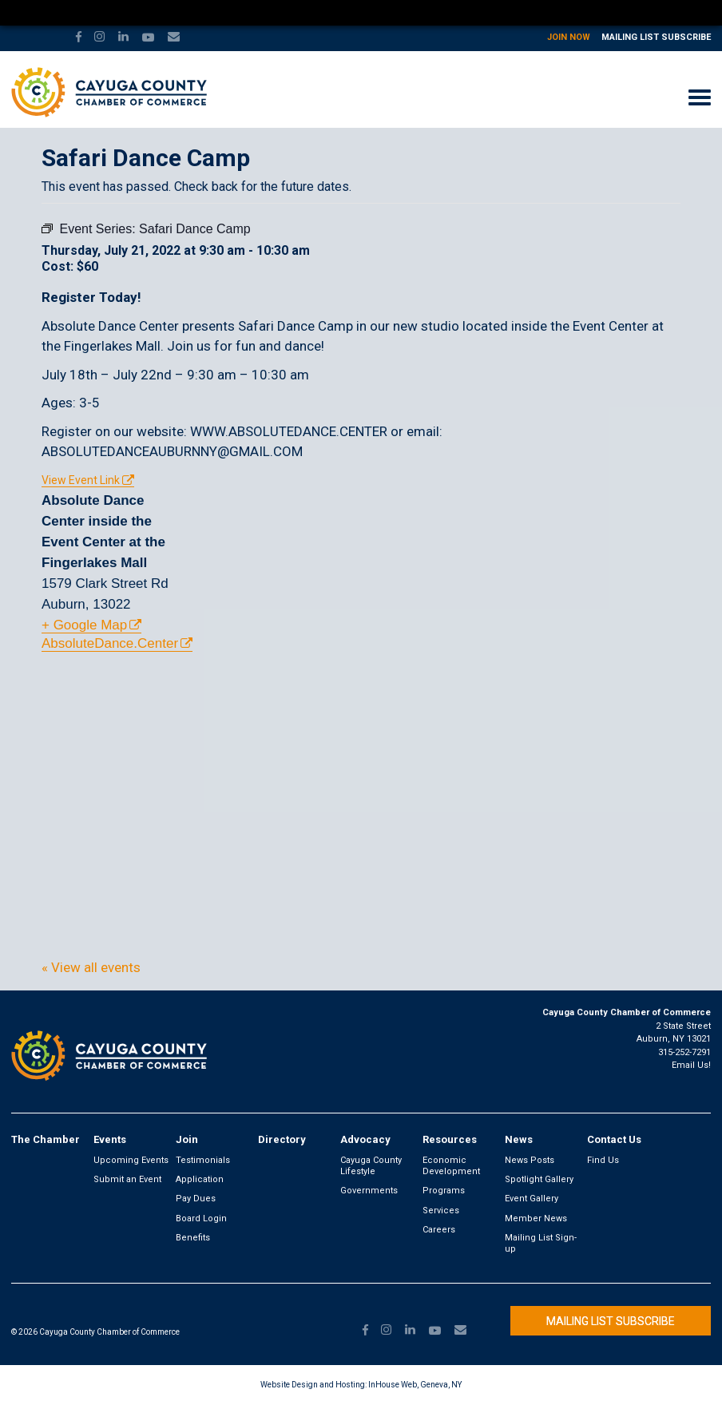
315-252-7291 (684, 1052)
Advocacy (365, 1139)
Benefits (193, 1237)
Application (200, 1179)
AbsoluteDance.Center (110, 643)
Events (109, 1139)
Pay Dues (196, 1198)
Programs (443, 1190)
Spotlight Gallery (539, 1179)
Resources (449, 1139)
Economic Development (451, 1166)
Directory (282, 1139)
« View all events (91, 967)
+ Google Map (84, 625)
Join (187, 1139)
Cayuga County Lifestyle (371, 1166)
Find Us (603, 1160)
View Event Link (81, 480)
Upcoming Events (131, 1160)
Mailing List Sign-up (541, 1243)
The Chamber (45, 1139)
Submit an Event (127, 1179)
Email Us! (691, 1065)
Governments (369, 1190)
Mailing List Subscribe (656, 37)
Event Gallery (531, 1198)
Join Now (568, 37)
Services (440, 1210)
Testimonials (203, 1160)
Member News (536, 1218)
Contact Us (614, 1139)
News (519, 1139)
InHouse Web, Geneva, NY (415, 1384)
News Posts (529, 1160)
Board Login (201, 1218)
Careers (438, 1229)
